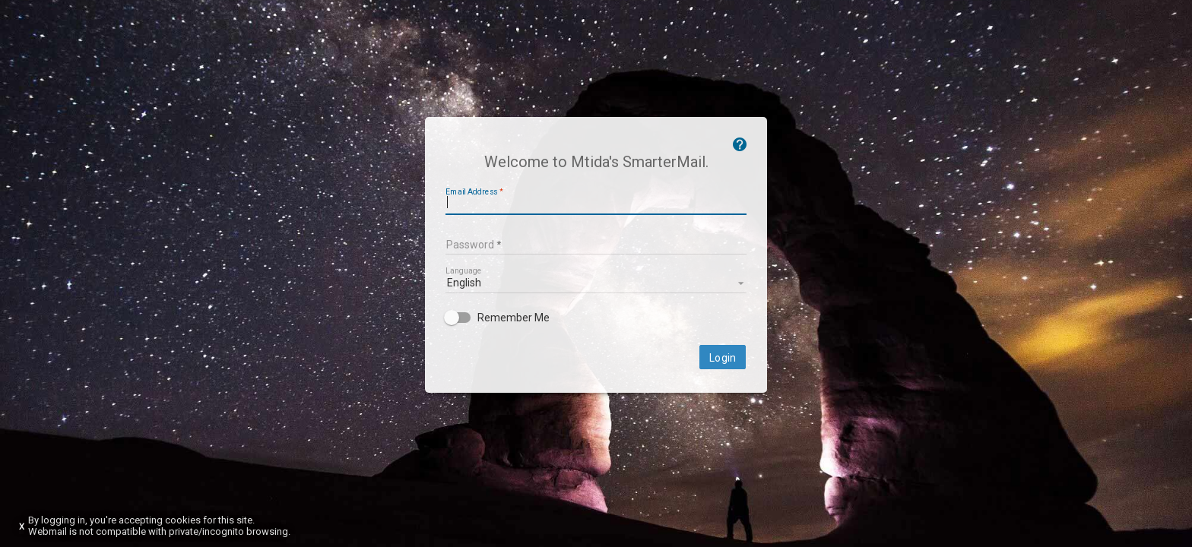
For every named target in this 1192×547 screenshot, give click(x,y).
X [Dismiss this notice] (21, 527)
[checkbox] (596, 317)
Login (722, 358)
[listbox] (596, 281)
